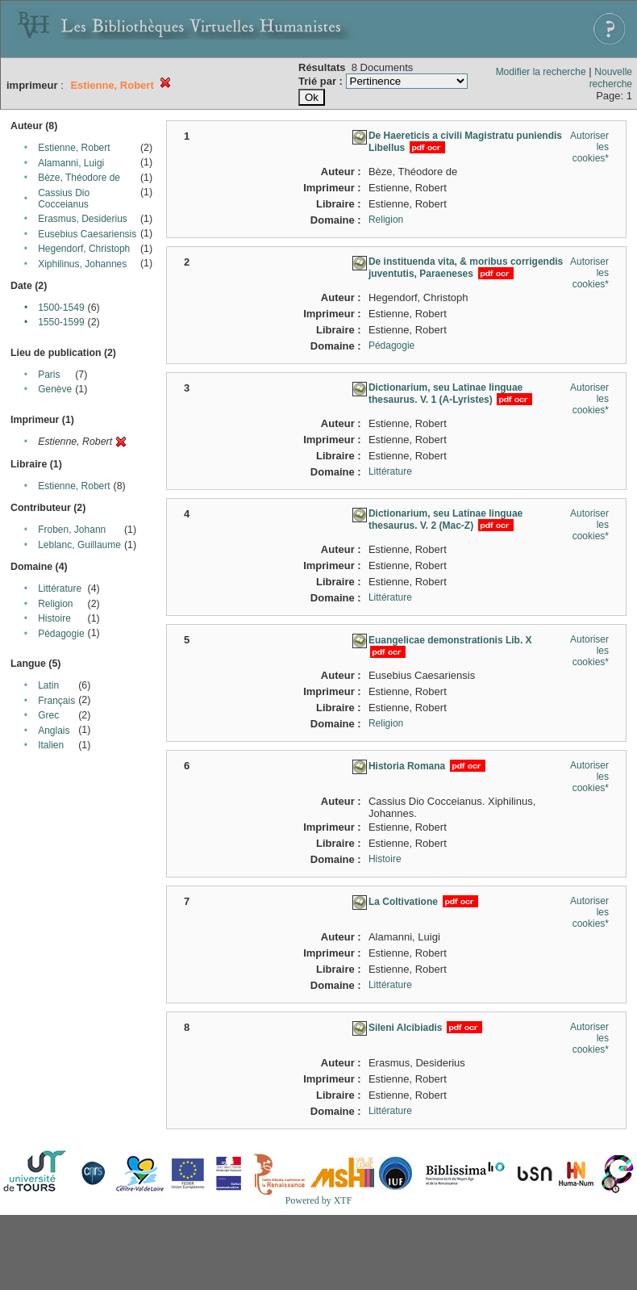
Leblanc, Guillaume (79, 545)
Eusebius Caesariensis (87, 234)
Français (56, 700)
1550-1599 (61, 322)
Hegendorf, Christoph (84, 248)
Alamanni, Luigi (71, 163)
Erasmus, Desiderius (82, 218)
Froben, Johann (72, 529)
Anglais (53, 730)
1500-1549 (61, 307)
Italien (51, 745)
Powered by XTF (318, 1200)
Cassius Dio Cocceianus (64, 198)
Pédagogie (61, 633)
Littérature (59, 588)
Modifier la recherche (541, 71)
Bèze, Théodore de (79, 177)
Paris (49, 374)
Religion (55, 603)
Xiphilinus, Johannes (82, 264)
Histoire (54, 618)
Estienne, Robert (74, 147)
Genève (55, 389)
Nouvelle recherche (610, 78)
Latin (48, 685)
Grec (48, 715)
